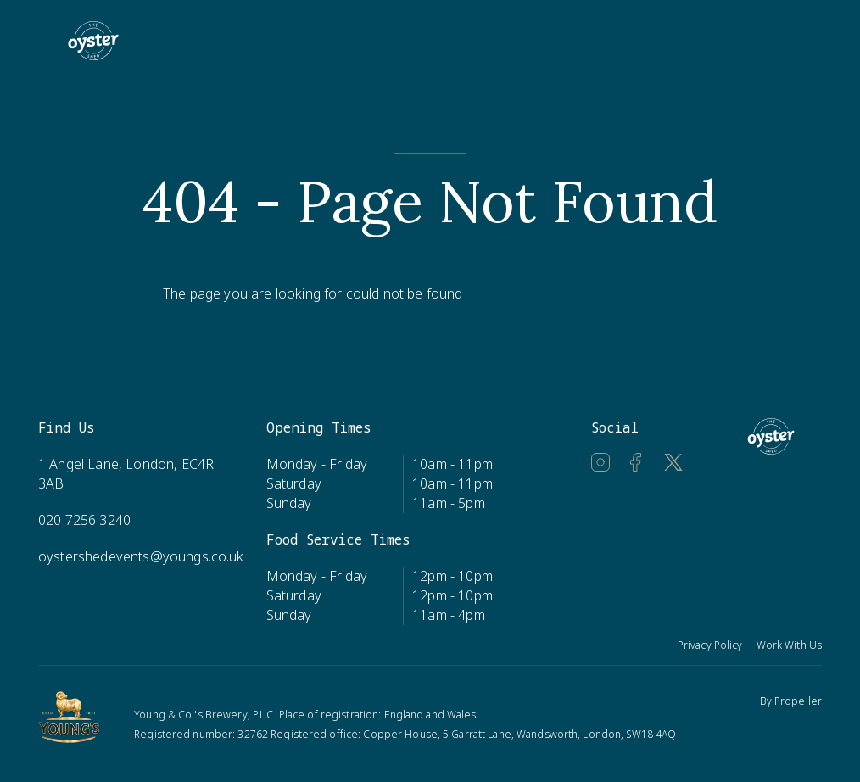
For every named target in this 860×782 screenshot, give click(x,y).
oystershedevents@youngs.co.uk (141, 556)
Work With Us (789, 645)
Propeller (798, 701)
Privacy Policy (710, 645)
